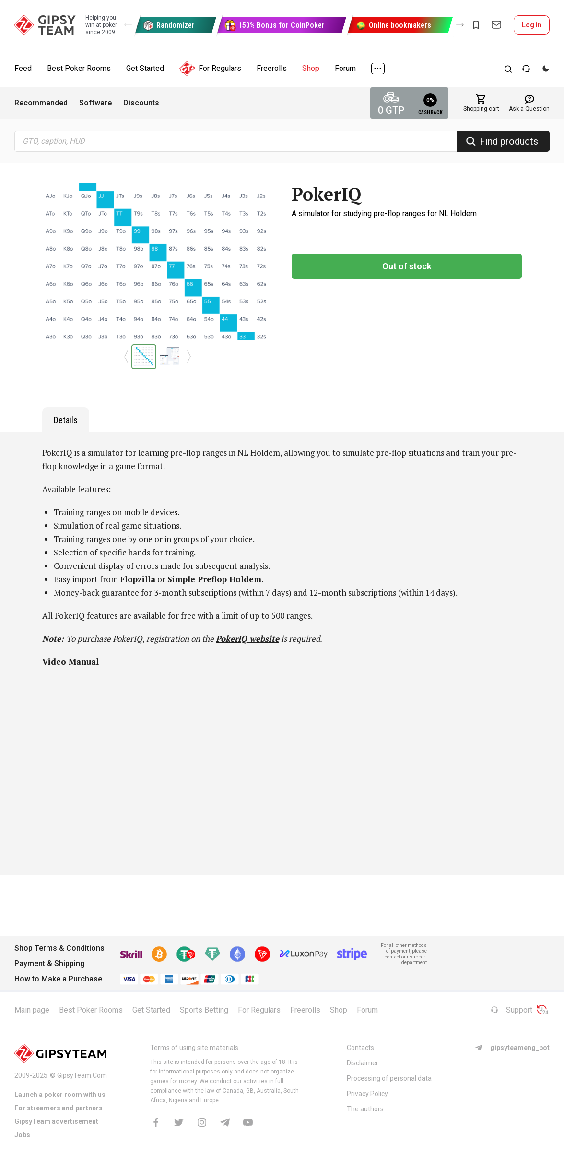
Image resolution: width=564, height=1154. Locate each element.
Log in (531, 25)
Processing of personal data (389, 1078)
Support (511, 1010)
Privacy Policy (367, 1093)
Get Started (145, 68)
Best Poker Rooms (79, 68)
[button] (128, 25)
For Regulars (210, 68)
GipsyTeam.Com (82, 1075)
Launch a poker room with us (60, 1094)
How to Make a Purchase (58, 978)
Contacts (360, 1047)
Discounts (141, 102)
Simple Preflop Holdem (214, 579)
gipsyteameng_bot (512, 1047)
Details (66, 420)
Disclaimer (362, 1063)
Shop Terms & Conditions (59, 948)
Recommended (41, 102)
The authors (365, 1109)
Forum (345, 68)
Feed (23, 68)
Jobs (22, 1135)
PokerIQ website (247, 638)
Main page (31, 1010)
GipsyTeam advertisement (56, 1121)
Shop (310, 68)
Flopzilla (137, 579)
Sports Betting (204, 1010)
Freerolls (272, 68)
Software (95, 102)
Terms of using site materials (194, 1047)
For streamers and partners (58, 1108)
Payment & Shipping (49, 963)
